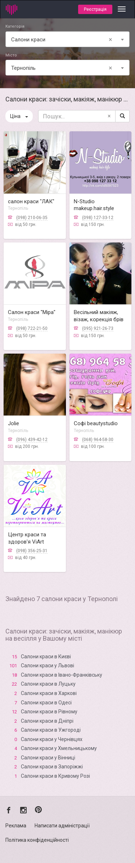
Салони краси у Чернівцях (51, 739)
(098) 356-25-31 (32, 550)
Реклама (15, 825)
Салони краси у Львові (47, 665)
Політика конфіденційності (37, 840)
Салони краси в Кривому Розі (55, 776)
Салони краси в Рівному (49, 711)
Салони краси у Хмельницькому (59, 748)
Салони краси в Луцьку (48, 684)
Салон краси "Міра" (31, 312)
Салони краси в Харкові (49, 693)
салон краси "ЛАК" (31, 201)
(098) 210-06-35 (32, 217)
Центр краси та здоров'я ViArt (27, 538)
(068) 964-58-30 (97, 439)
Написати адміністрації (62, 825)
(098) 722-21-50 (32, 328)
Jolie (13, 423)
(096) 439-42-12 (32, 439)
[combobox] (67, 39)
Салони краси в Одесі (46, 702)
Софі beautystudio (96, 423)
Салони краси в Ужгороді (51, 730)
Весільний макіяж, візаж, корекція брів (98, 316)
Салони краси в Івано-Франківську (61, 675)
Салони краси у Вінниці (48, 757)
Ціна (19, 116)
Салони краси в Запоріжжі (52, 766)
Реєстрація (95, 9)
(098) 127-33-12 (97, 217)
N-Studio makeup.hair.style (94, 205)
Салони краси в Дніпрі (47, 721)
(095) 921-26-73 (97, 328)
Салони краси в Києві (46, 656)
